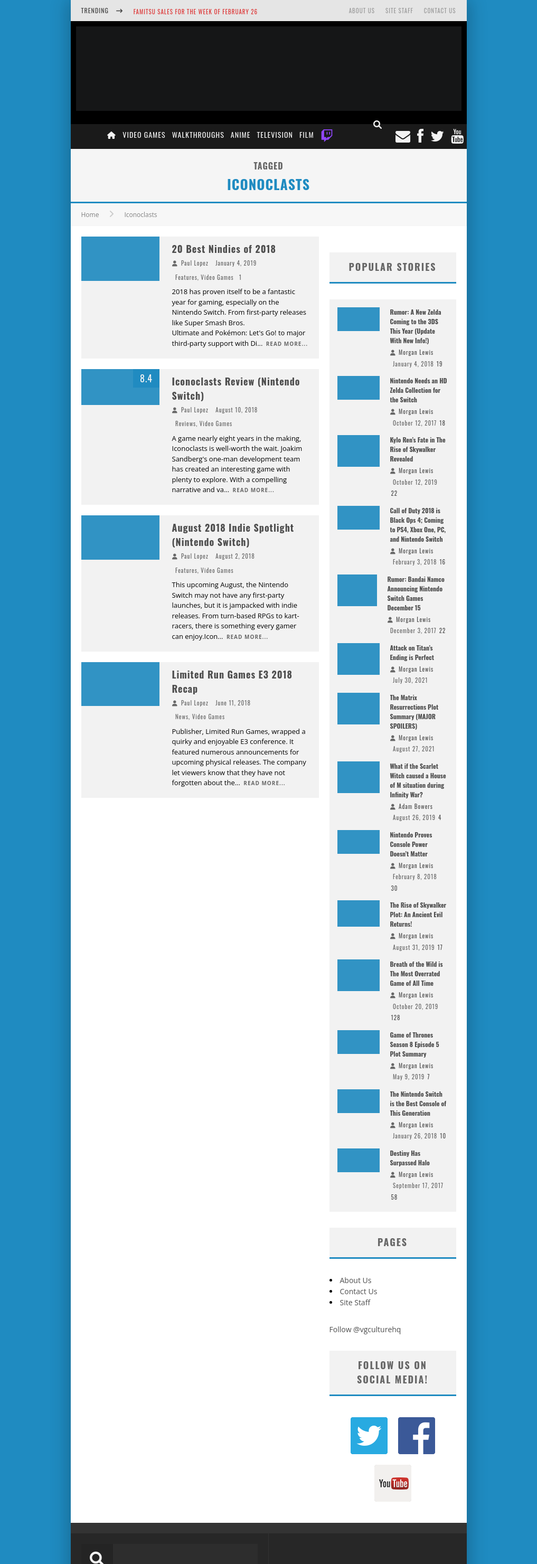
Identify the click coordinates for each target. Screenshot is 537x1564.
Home (90, 214)
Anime (241, 134)
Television (275, 134)
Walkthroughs (198, 134)
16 (442, 562)
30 (394, 888)
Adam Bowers (416, 806)
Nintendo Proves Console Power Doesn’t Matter (411, 844)
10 (443, 1136)
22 (394, 493)
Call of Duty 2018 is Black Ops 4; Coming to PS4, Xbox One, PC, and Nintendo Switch (418, 524)
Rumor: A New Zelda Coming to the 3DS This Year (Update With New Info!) (415, 326)
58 (394, 1197)
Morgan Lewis (416, 352)
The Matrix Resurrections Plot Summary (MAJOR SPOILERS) (414, 711)
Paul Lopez (195, 263)
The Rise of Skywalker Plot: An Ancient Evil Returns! (418, 914)
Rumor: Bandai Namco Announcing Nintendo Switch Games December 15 (416, 593)
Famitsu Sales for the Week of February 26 (196, 11)
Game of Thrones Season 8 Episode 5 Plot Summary (414, 1044)
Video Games (144, 134)
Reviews (185, 423)
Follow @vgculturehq (365, 1329)
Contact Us (440, 10)
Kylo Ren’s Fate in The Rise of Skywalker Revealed (418, 449)
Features (186, 277)
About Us (362, 10)
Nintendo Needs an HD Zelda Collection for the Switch (418, 390)
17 (440, 947)
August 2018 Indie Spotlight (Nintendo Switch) (233, 535)
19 (440, 364)
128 (396, 1017)
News (182, 716)
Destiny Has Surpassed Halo (410, 1157)
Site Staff (399, 10)
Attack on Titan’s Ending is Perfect (412, 652)
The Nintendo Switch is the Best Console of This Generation (418, 1103)
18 (442, 423)
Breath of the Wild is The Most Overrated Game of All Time (416, 973)
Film (306, 134)
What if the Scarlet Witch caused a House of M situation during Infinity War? (418, 780)
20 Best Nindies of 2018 (224, 249)
